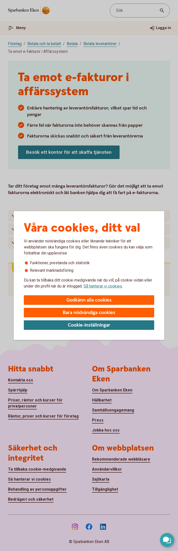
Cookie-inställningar (89, 325)
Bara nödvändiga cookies (89, 313)
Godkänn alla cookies (89, 300)
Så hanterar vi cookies (102, 286)
